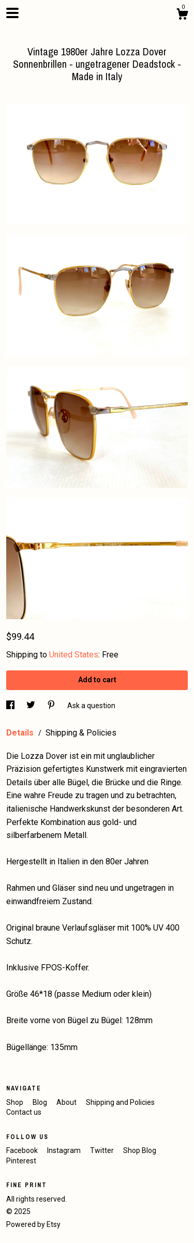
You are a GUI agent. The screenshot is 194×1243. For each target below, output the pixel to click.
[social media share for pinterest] (52, 705)
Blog (41, 1102)
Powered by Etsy (33, 1224)
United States (73, 655)
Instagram (64, 1150)
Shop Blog (139, 1150)
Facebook (22, 1150)
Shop (15, 1102)
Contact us (23, 1112)
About (67, 1102)
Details (21, 733)
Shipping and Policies (120, 1102)
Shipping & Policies (81, 733)
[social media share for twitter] (31, 705)
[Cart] (182, 15)
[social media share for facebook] (11, 705)
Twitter (102, 1150)
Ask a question (91, 705)
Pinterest (21, 1161)
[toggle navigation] (12, 13)
